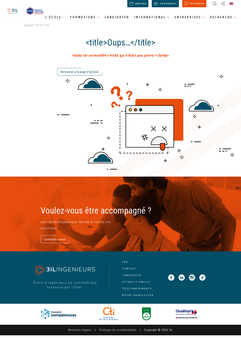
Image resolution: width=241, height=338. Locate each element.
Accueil (28, 27)
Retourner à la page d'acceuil (80, 74)
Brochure (194, 3)
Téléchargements (137, 291)
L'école (53, 17)
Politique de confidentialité (118, 332)
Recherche (221, 17)
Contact (129, 271)
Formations (83, 17)
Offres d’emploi (136, 284)
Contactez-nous (55, 242)
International (150, 17)
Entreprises (188, 17)
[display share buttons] (214, 3)
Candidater (165, 3)
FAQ (125, 264)
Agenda (137, 3)
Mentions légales (80, 332)
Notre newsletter (137, 297)
